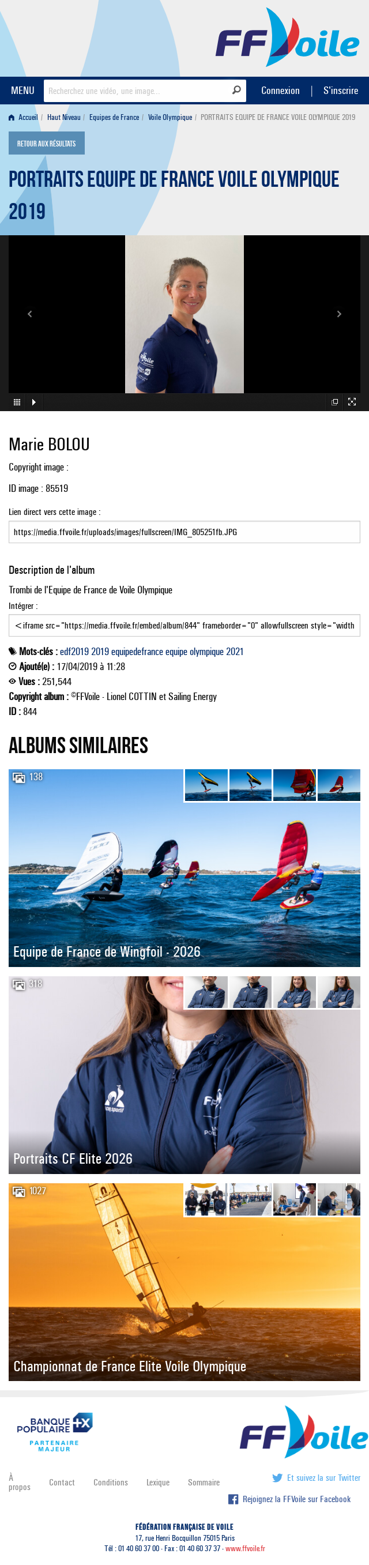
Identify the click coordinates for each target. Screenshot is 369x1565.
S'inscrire (340, 90)
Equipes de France (114, 117)
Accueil (23, 117)
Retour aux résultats (46, 144)
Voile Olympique (170, 117)
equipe (176, 651)
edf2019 (74, 651)
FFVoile (287, 36)
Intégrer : (184, 618)
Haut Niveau (64, 117)
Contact (62, 1482)
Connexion (280, 90)
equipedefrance (137, 651)
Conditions (110, 1482)
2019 (100, 651)
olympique (207, 651)
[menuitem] (26, 117)
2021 (235, 651)
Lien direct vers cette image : (184, 524)
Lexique (158, 1482)
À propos (20, 1482)
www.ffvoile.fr (245, 1548)
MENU (23, 90)
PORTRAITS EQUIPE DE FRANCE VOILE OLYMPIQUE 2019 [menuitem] (278, 117)
